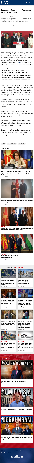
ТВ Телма (18, 62)
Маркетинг (16, 451)
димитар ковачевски (12, 143)
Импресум (3, 451)
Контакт (29, 451)
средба (3, 143)
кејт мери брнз (22, 143)
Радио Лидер (4, 2)
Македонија (3, 25)
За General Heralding (6, 452)
